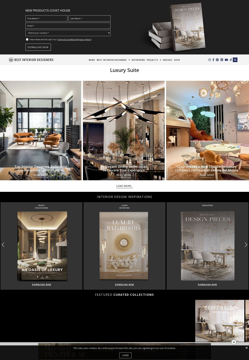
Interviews (138, 60)
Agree (125, 355)
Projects (152, 60)
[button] (246, 244)
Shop (177, 60)
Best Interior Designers (112, 60)
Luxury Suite (124, 70)
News (92, 60)
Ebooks (167, 60)
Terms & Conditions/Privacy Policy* (74, 39)
